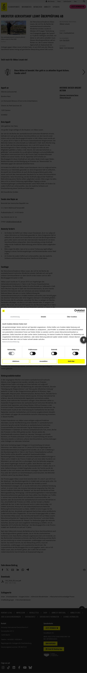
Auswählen (43, 361)
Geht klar (71, 361)
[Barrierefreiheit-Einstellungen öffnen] (83, 339)
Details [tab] (43, 317)
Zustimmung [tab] (15, 317)
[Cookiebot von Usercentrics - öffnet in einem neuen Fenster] (76, 310)
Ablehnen (15, 361)
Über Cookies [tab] (72, 317)
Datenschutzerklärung (10, 341)
